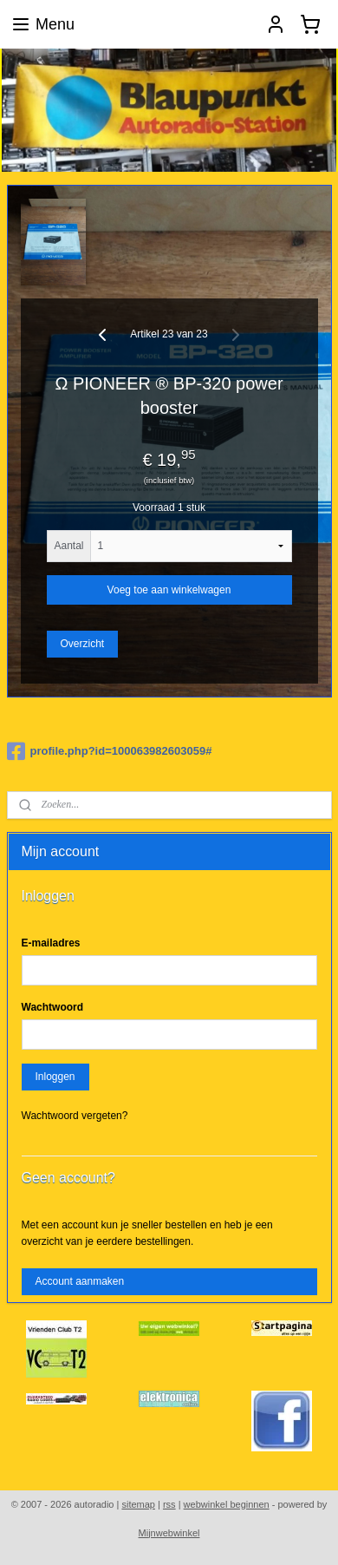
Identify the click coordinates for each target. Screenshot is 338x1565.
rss (169, 1504)
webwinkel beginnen (227, 1504)
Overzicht (82, 644)
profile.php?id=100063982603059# (109, 751)
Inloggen (55, 1077)
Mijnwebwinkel (169, 1533)
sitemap (138, 1504)
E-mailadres (51, 943)
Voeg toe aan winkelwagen (169, 590)
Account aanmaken (79, 1281)
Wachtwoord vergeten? (75, 1116)
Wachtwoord (53, 1007)
